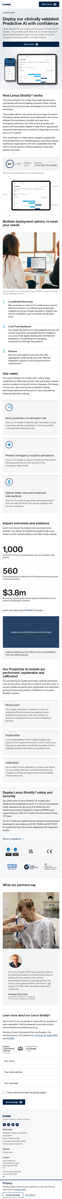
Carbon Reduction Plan (11, 1138)
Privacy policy (8, 1152)
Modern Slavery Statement (13, 1144)
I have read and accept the (26, 1092)
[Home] (7, 4)
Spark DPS (52, 1035)
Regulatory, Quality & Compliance (15, 1133)
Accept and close (13, 1195)
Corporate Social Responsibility (14, 1141)
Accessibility (7, 1135)
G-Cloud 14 (40, 1035)
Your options (30, 1195)
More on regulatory (14, 839)
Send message (14, 1102)
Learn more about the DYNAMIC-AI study (24, 610)
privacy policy (20, 1189)
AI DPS (10, 1038)
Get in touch (49, 4)
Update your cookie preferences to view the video (31, 632)
